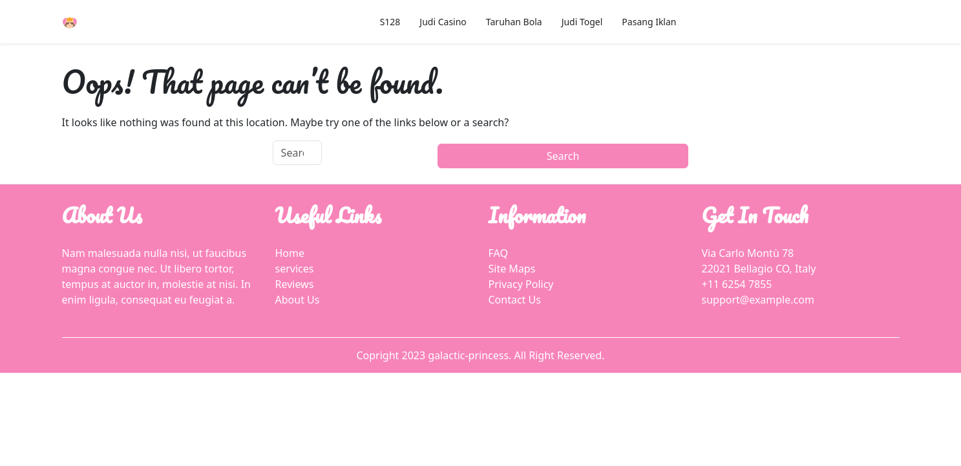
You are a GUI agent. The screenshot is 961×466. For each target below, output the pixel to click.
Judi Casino (442, 22)
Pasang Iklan (649, 22)
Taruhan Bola (514, 22)
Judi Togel (582, 22)
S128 (390, 22)
